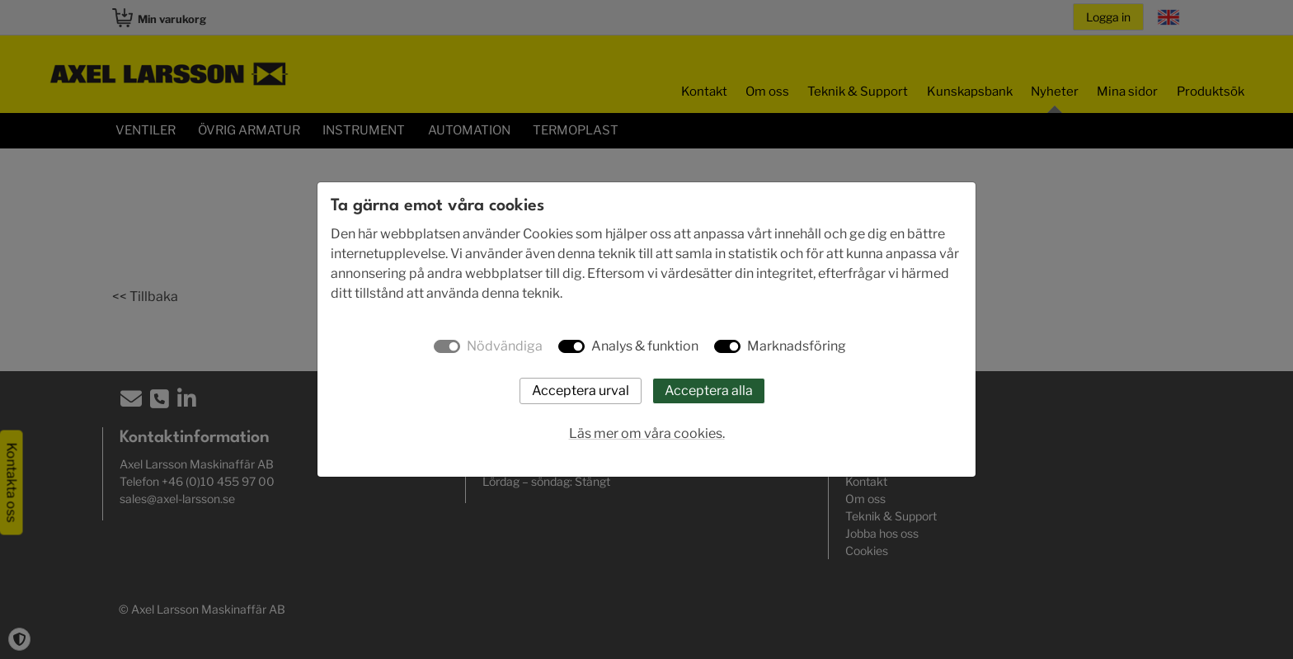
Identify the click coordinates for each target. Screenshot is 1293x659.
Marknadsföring (796, 346)
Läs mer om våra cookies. (647, 433)
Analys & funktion (644, 346)
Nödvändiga (505, 346)
